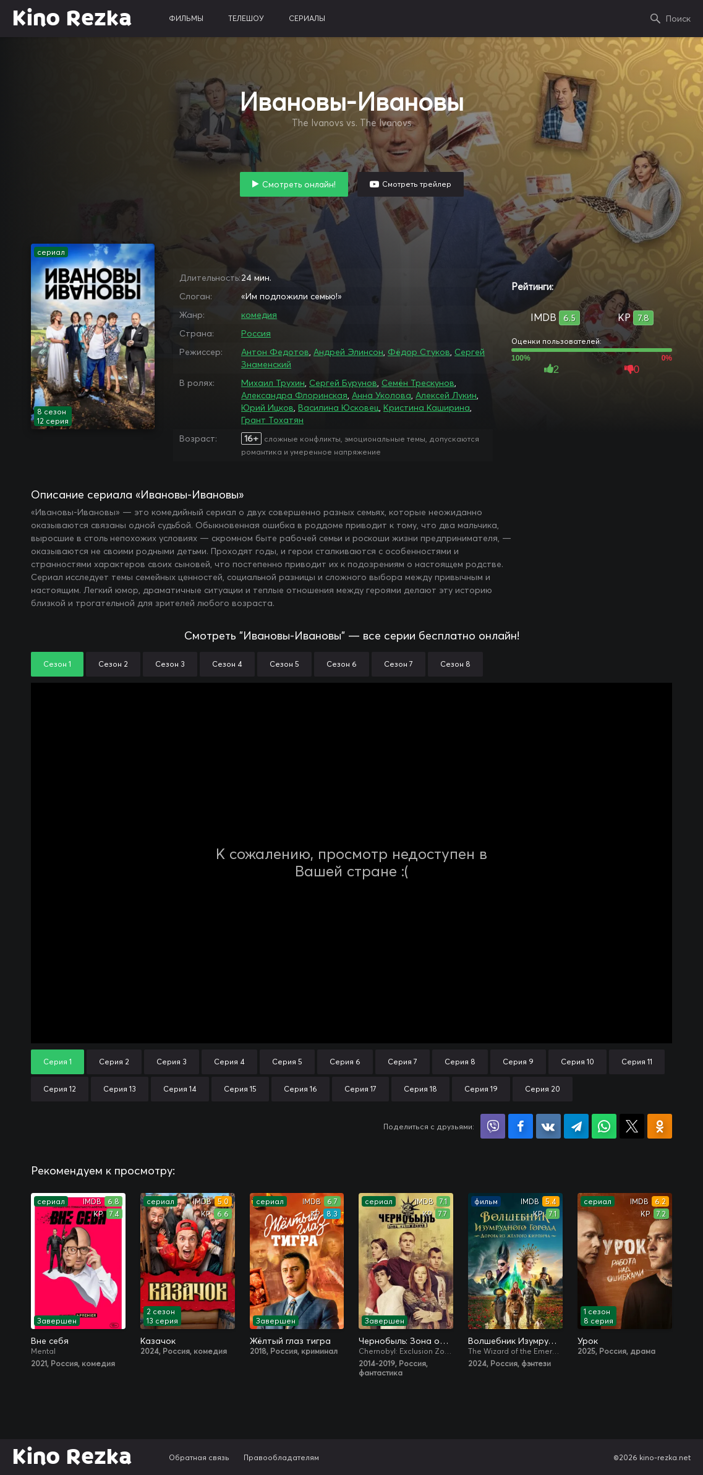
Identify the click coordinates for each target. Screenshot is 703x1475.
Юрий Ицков (267, 407)
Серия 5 (287, 1061)
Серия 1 (57, 1061)
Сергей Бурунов (343, 382)
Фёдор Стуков (419, 351)
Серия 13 (119, 1088)
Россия (256, 333)
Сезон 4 (227, 664)
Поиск (678, 18)
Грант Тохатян (272, 419)
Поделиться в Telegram (576, 1126)
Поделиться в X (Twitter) (632, 1126)
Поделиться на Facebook (520, 1126)
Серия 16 (300, 1088)
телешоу (246, 18)
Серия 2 (114, 1061)
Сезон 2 (113, 664)
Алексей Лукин (446, 395)
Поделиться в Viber (492, 1126)
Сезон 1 (57, 664)
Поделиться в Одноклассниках (659, 1126)
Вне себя (50, 1340)
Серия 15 (240, 1088)
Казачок (158, 1340)
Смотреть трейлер (416, 184)
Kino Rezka (72, 18)
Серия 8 (460, 1061)
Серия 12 (59, 1088)
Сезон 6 (341, 664)
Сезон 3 (170, 664)
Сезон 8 (455, 664)
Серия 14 (180, 1088)
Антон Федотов (275, 351)
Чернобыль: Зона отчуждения (406, 1340)
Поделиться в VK (548, 1126)
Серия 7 (402, 1061)
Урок (587, 1340)
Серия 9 (518, 1061)
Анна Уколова (381, 395)
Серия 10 (577, 1061)
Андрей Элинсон (348, 351)
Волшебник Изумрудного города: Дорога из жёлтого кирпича (515, 1340)
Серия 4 (229, 1061)
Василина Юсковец (338, 407)
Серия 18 (420, 1088)
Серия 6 (345, 1061)
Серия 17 (360, 1088)
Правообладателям (281, 1457)
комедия (259, 314)
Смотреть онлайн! (299, 184)
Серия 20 (542, 1088)
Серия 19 (481, 1088)
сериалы (307, 18)
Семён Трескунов (417, 382)
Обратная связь (199, 1457)
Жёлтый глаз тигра (290, 1340)
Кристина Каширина (426, 407)
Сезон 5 (284, 664)
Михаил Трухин (273, 382)
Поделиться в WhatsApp (604, 1126)
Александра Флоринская (294, 395)
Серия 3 (171, 1061)
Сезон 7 (398, 664)
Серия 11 (636, 1061)
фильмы (186, 18)
